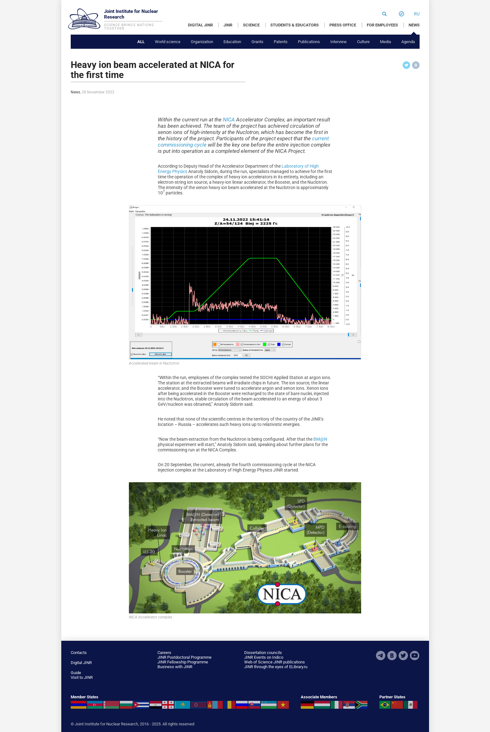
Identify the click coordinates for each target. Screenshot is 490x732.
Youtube (415, 656)
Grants (257, 41)
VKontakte (392, 656)
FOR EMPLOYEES (382, 25)
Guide (76, 672)
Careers (164, 652)
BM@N (320, 439)
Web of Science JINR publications (274, 662)
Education (232, 41)
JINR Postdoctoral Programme (184, 657)
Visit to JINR (82, 677)
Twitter (403, 656)
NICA (229, 119)
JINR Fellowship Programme (182, 662)
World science (167, 41)
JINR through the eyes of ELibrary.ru (275, 666)
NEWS (414, 25)
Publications (309, 41)
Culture (363, 41)
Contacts (79, 652)
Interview (338, 41)
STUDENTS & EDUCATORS (294, 25)
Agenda (408, 41)
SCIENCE (251, 25)
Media (385, 41)
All (141, 41)
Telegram (381, 656)
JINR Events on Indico (263, 657)
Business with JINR (174, 666)
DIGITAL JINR (200, 25)
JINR (227, 25)
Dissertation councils (263, 652)
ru (417, 13)
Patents (281, 41)
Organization (202, 41)
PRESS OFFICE (342, 25)
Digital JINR (81, 662)
